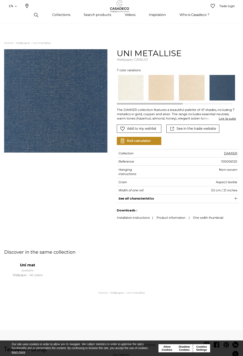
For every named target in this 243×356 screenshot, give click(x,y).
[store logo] (121, 13)
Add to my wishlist (138, 128)
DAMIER (230, 153)
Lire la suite (227, 119)
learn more (18, 352)
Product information (170, 218)
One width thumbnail (208, 218)
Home (8, 43)
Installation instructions (133, 218)
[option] (131, 87)
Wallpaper (23, 43)
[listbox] (174, 87)
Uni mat (27, 265)
